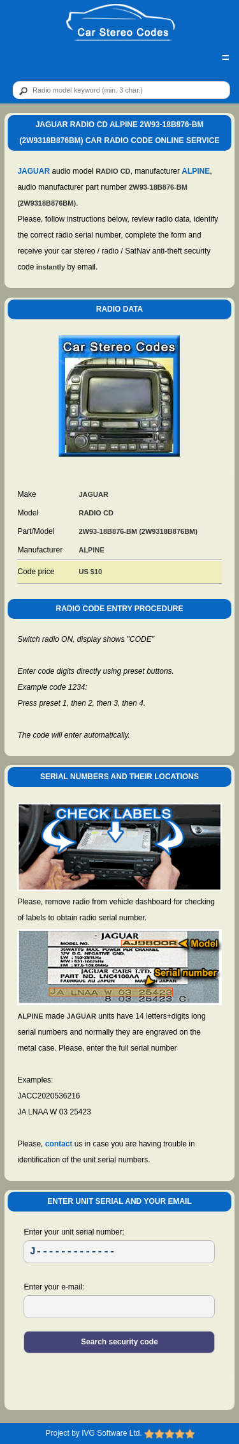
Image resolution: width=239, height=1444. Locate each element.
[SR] (119, 1251)
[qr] (121, 90)
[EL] (119, 1306)
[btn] (21, 90)
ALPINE (196, 171)
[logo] (120, 23)
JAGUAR (33, 171)
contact (59, 1143)
